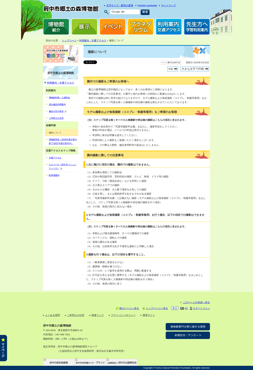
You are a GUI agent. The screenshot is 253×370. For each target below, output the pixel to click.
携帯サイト (149, 315)
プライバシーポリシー (123, 315)
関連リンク (98, 315)
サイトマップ (168, 5)
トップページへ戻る (157, 308)
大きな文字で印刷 (192, 68)
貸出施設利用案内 (57, 104)
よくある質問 (52, 315)
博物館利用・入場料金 (59, 97)
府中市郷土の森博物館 (60, 72)
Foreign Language (147, 5)
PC (186, 308)
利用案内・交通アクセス (92, 40)
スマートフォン (201, 308)
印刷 (170, 69)
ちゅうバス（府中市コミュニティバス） (62, 166)
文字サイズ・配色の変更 (119, 5)
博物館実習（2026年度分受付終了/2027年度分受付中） (63, 141)
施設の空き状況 (58, 111)
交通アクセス (55, 158)
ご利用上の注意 (56, 118)
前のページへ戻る (129, 308)
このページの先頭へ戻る (196, 302)
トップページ (69, 40)
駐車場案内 (54, 175)
